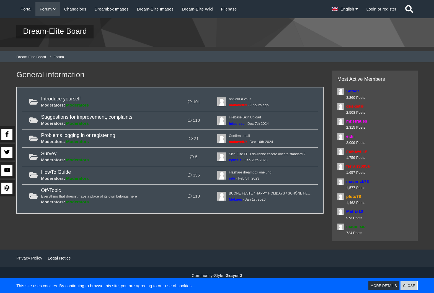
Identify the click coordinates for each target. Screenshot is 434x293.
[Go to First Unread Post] (221, 101)
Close (409, 286)
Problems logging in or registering (78, 135)
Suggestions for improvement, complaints (86, 117)
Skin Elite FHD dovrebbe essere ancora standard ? (276, 153)
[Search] (409, 9)
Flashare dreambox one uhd (255, 172)
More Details (383, 286)
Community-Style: (217, 275)
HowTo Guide (56, 172)
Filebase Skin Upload (248, 117)
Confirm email (242, 135)
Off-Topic (51, 190)
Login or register (381, 9)
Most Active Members (361, 79)
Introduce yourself (61, 99)
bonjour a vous (242, 98)
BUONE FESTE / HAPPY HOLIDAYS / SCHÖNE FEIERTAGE (286, 193)
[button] (344, 9)
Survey (48, 153)
